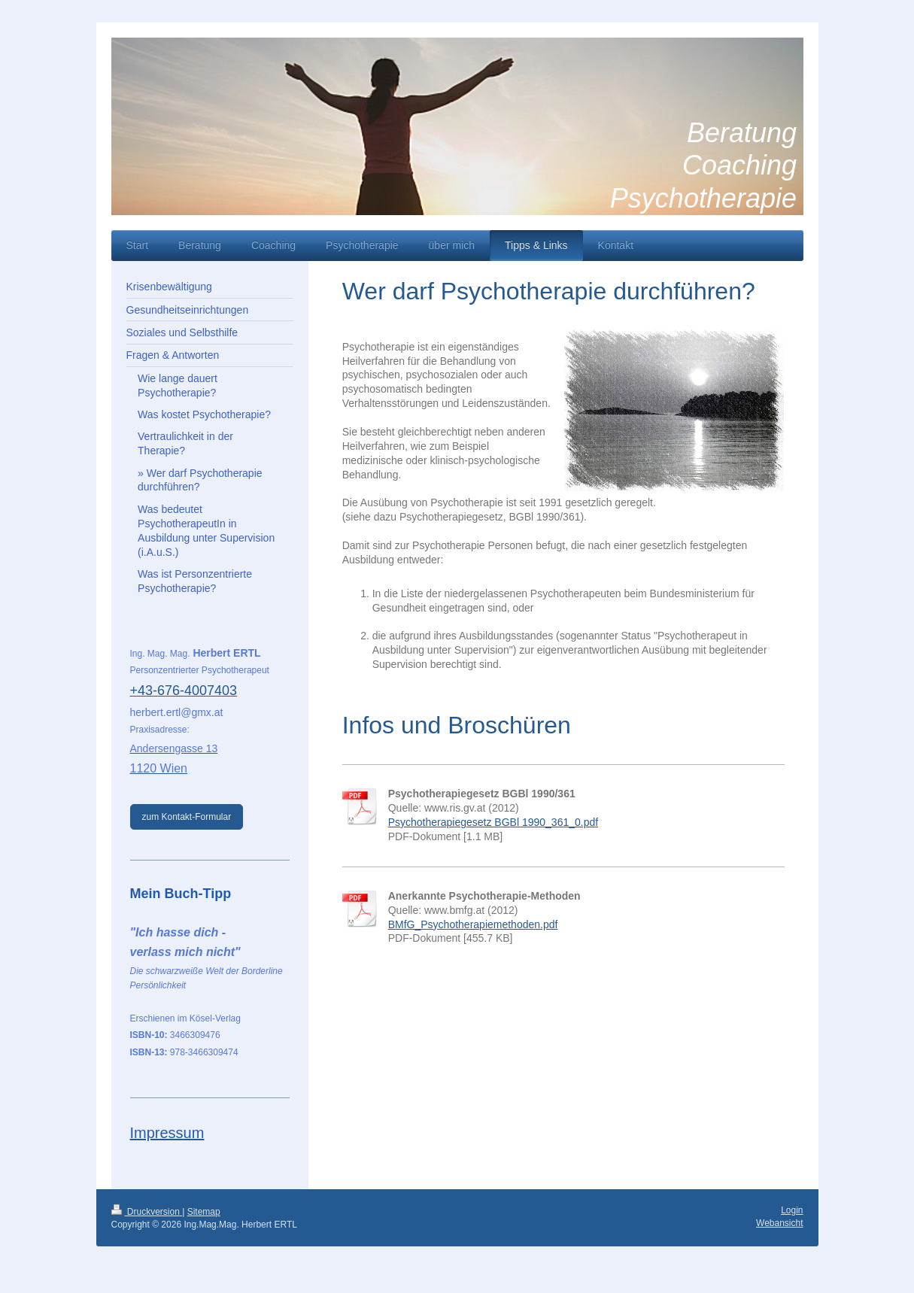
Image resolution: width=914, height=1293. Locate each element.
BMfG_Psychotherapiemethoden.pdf (473, 924)
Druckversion (147, 1211)
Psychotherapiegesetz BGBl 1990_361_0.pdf (493, 822)
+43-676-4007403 (184, 690)
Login (792, 1210)
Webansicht (779, 1223)
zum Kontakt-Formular (187, 817)
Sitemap (203, 1211)
